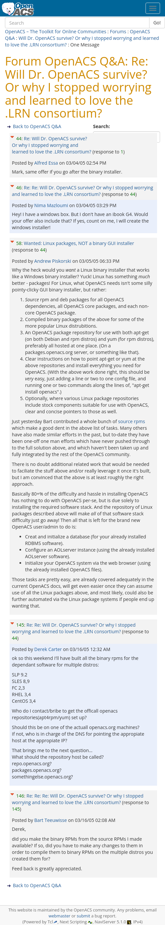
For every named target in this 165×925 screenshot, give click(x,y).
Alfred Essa (46, 163)
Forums (118, 31)
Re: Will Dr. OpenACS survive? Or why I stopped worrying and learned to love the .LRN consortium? (51, 145)
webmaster (59, 916)
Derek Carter (48, 649)
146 (20, 796)
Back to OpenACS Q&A (37, 126)
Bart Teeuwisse (51, 820)
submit (83, 916)
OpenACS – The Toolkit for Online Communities (55, 31)
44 (18, 138)
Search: (102, 126)
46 (18, 187)
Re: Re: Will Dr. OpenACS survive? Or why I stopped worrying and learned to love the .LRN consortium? (82, 190)
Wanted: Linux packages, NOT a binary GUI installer (79, 243)
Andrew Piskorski (53, 261)
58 (18, 243)
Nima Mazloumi (51, 205)
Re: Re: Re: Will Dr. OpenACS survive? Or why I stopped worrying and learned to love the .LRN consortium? (78, 799)
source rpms (131, 421)
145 (20, 625)
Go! (157, 22)
